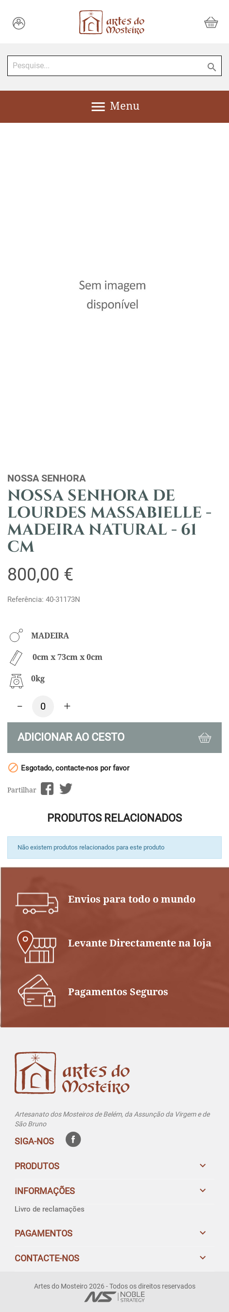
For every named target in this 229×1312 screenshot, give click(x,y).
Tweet (65, 788)
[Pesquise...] (114, 66)
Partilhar (46, 788)
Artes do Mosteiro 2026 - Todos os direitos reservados (114, 1286)
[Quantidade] (43, 706)
